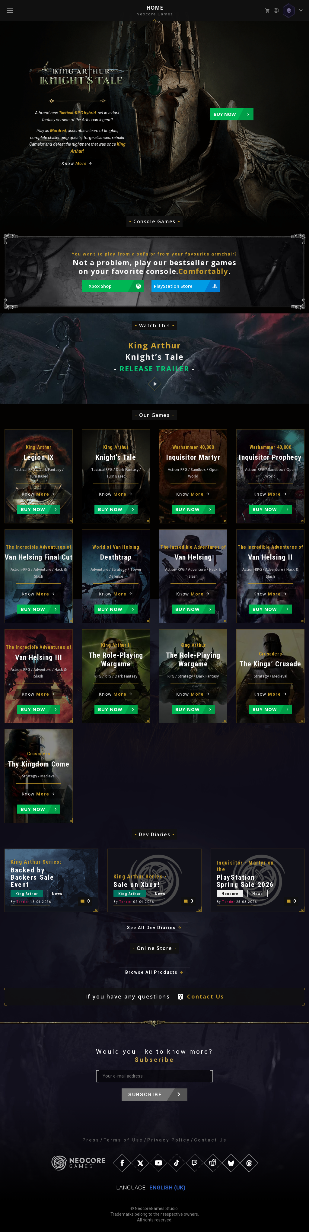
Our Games (154, 415)
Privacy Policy (168, 1140)
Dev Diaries (154, 834)
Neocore (229, 893)
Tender (22, 901)
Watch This (154, 325)
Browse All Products (151, 972)
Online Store (154, 948)
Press (90, 1140)
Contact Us (205, 996)
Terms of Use (123, 1140)
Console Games (154, 221)
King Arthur (26, 893)
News (57, 893)
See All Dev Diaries (151, 927)
